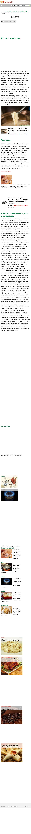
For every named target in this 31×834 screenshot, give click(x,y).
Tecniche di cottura (24, 11)
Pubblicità (27, 806)
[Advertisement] (14, 55)
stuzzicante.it (8, 11)
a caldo (3, 476)
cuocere (3, 490)
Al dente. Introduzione (10, 38)
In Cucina (15, 11)
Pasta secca (6, 140)
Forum (13, 5)
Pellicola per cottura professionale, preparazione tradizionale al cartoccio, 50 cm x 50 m (18, 130)
